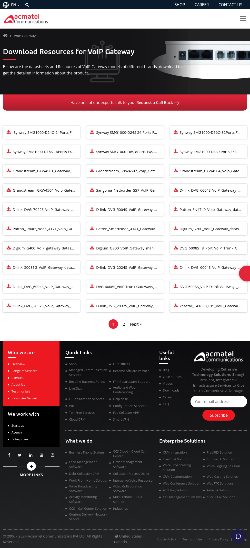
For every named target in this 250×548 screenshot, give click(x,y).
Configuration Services (129, 405)
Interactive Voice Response (132, 480)
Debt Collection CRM (84, 473)
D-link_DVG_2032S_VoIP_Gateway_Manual (46, 305)
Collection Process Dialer (131, 473)
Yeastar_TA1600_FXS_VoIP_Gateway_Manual (213, 305)
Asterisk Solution (219, 490)
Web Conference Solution (181, 483)
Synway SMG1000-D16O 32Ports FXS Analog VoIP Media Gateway (213, 132)
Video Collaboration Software (127, 488)
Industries (120, 508)
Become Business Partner (88, 381)
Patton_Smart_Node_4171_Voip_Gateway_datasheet (46, 228)
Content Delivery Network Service (88, 516)
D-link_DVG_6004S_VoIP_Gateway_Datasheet (46, 286)
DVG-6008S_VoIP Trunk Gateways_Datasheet (213, 286)
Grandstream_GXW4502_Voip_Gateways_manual (129, 170)
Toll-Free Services (82, 412)
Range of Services (24, 371)
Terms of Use (191, 539)
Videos (168, 383)
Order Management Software (127, 464)
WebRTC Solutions (220, 483)
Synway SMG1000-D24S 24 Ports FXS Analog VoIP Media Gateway (129, 132)
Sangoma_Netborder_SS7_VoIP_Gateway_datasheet (129, 190)
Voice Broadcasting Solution (177, 467)
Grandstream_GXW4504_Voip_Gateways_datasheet (46, 190)
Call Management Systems (182, 497)
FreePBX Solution (219, 452)
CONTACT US (230, 4)
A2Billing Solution (176, 490)
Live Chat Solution (176, 459)
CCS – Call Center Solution (88, 508)
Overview (18, 364)
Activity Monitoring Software (83, 499)
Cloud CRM (77, 419)
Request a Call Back (158, 102)
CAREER (202, 4)
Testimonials (20, 391)
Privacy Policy (218, 539)
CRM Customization (177, 476)
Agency (16, 432)
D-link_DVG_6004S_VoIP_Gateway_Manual (213, 267)
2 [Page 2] (124, 324)
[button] (31, 466)
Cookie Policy (165, 539)
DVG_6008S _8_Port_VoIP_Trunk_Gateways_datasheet (213, 248)
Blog (166, 370)
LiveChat (75, 388)
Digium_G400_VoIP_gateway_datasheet (46, 248)
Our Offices (121, 364)
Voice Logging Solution (223, 466)
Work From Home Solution (88, 480)
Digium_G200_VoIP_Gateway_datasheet (213, 228)
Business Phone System (86, 452)
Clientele (17, 377)
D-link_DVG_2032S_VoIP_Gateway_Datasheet (129, 305)
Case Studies (172, 376)
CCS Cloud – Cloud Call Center (129, 453)
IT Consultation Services (86, 399)
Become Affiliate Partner (131, 371)
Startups (17, 425)
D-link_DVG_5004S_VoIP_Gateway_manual (129, 209)
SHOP (180, 4)
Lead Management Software (83, 464)
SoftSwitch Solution (221, 459)
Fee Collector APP (126, 412)
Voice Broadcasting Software (83, 488)
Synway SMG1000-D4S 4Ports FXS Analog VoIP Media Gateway (213, 151)
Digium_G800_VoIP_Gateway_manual (127, 248)
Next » (135, 324)
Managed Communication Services (88, 372)
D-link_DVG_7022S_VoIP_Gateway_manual (46, 209)
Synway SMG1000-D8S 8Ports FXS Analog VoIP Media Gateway (129, 151)
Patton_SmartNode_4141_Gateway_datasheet (129, 228)
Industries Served (24, 398)
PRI (71, 405)
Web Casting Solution (222, 476)
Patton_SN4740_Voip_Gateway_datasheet (213, 209)
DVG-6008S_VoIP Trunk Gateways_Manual (129, 286)
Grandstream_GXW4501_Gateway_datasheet (46, 170)
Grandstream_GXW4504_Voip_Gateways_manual (213, 170)
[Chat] (238, 536)
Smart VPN (121, 419)
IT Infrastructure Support (131, 381)
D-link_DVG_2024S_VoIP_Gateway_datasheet (129, 267)
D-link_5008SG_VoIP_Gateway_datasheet (46, 267)
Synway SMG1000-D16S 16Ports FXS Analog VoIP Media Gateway (46, 151)
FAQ (166, 404)
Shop (73, 364)
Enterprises (19, 439)
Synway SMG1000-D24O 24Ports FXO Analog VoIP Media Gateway (46, 132)
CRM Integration (175, 452)
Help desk (120, 399)
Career (168, 397)
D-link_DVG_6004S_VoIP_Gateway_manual (213, 190)
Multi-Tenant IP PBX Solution (127, 499)
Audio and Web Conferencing (124, 389)
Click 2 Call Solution (221, 497)
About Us (18, 384)
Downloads (171, 390)
